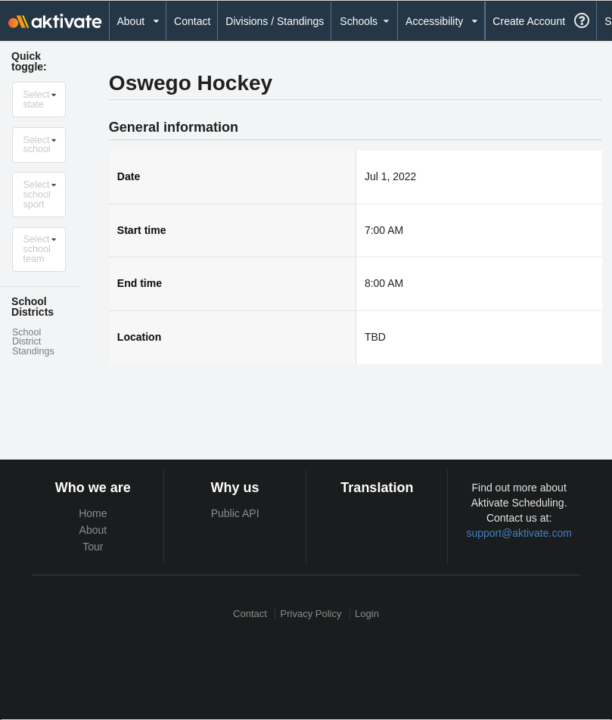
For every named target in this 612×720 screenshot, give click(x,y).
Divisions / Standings (274, 21)
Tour (92, 547)
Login (367, 614)
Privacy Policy (311, 614)
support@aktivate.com (519, 533)
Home (93, 513)
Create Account (528, 21)
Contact (192, 21)
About (93, 530)
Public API (235, 513)
